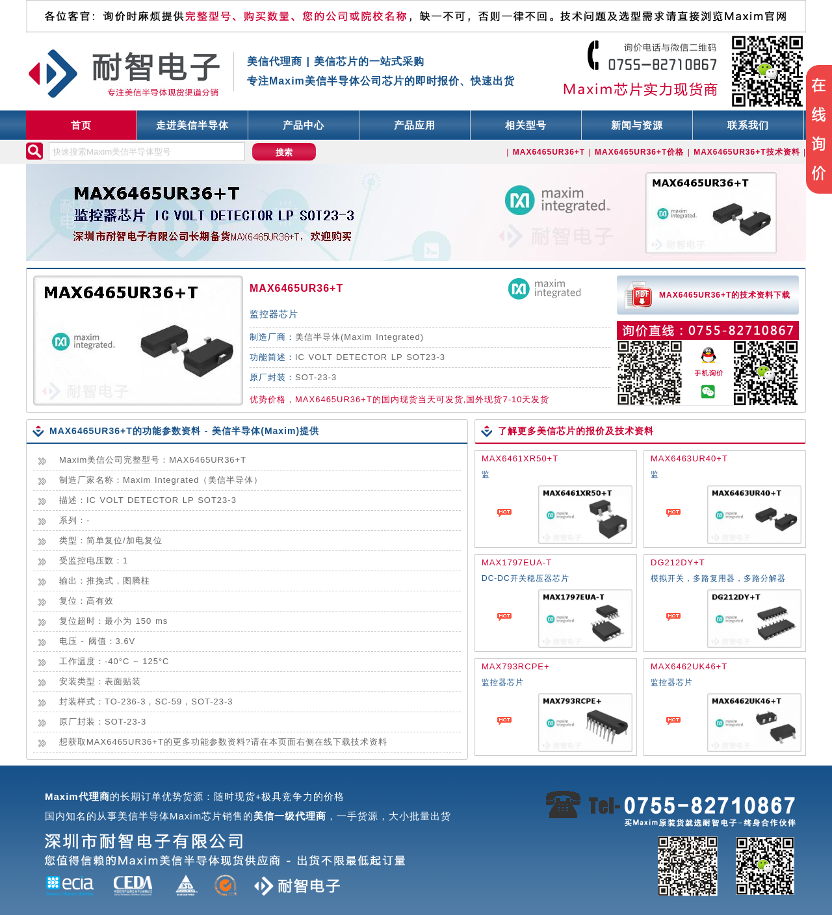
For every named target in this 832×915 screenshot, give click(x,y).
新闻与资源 (637, 125)
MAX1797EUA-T (517, 562)
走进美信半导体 (192, 125)
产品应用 (415, 125)
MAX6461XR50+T (520, 458)
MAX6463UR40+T (689, 458)
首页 (81, 125)
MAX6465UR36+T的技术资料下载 (724, 295)
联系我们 (748, 125)
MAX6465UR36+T (296, 288)
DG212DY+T (678, 562)
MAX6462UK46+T (689, 666)
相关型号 (526, 125)
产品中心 (303, 125)
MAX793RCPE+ (516, 666)
